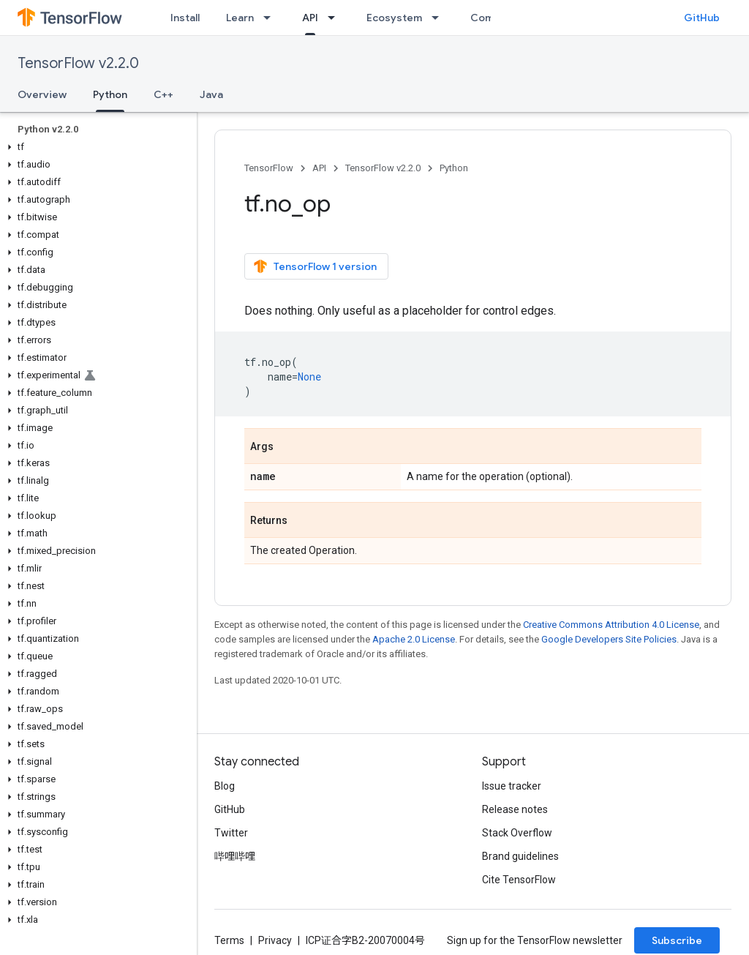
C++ (163, 94)
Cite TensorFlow (519, 879)
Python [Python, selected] (110, 94)
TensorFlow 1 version (315, 266)
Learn (240, 17)
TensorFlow (268, 167)
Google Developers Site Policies (609, 639)
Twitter (231, 833)
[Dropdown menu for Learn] (271, 17)
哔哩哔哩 (234, 856)
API (319, 167)
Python (454, 167)
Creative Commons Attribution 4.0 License (611, 624)
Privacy (275, 940)
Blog (224, 786)
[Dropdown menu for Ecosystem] (439, 17)
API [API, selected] (310, 17)
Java (211, 94)
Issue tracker (511, 786)
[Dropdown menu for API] (335, 17)
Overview (42, 94)
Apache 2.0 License (413, 639)
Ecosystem (394, 17)
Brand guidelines (520, 856)
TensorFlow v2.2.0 (78, 63)
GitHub (702, 17)
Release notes (515, 809)
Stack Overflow (517, 833)
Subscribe (677, 940)
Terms (229, 940)
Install (185, 17)
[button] (95, 147)
